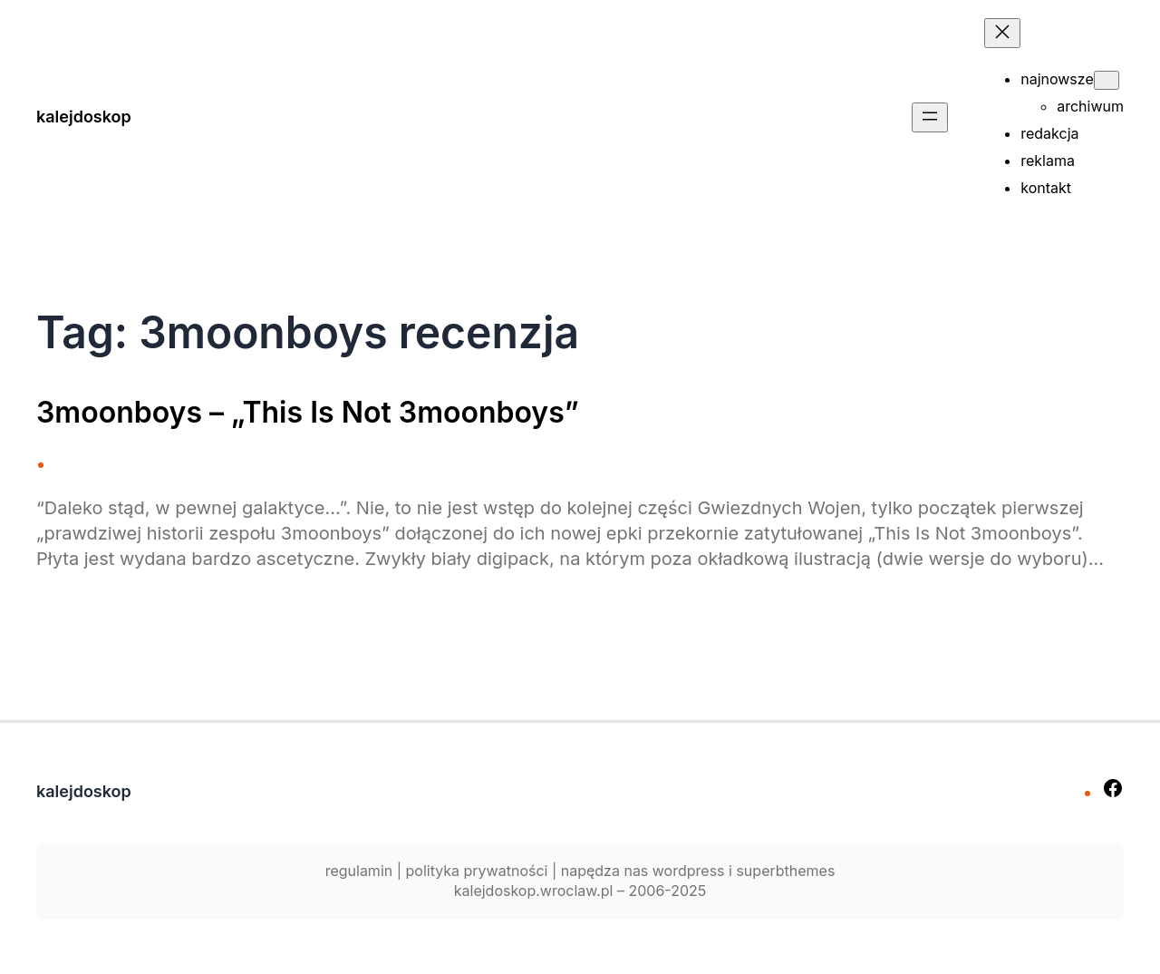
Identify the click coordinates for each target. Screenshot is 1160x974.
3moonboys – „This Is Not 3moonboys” (307, 412)
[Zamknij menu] (1002, 33)
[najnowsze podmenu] (1106, 80)
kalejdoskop (83, 116)
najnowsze (1057, 79)
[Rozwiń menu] (930, 117)
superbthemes (785, 871)
